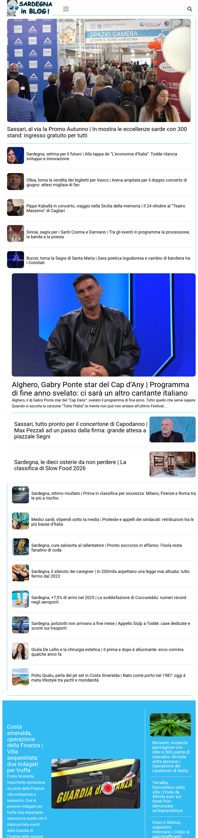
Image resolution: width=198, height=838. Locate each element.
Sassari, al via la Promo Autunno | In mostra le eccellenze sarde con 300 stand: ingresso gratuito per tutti (97, 132)
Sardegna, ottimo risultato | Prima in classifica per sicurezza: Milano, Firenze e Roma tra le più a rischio (113, 495)
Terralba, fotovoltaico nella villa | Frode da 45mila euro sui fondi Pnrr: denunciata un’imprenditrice (168, 796)
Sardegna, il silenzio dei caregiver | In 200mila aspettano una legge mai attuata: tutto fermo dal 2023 (110, 574)
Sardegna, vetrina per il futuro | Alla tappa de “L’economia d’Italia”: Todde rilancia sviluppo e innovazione (101, 156)
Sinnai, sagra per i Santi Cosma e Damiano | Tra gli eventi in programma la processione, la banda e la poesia (108, 234)
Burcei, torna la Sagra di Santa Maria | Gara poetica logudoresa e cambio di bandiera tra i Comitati (108, 260)
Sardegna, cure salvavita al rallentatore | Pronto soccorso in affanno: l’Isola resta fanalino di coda (106, 547)
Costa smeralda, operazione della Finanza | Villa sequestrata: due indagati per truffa (25, 748)
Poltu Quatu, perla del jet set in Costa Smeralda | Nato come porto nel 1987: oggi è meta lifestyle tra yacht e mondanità (108, 678)
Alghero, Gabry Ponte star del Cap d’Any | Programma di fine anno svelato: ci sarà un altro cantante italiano (100, 388)
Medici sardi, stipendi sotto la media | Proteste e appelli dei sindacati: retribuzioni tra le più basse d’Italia (112, 522)
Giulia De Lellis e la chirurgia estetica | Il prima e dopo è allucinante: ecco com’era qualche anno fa (107, 652)
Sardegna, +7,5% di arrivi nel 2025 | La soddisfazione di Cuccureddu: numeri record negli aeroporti (108, 600)
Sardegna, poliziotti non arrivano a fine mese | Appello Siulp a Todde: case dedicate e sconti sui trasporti (110, 626)
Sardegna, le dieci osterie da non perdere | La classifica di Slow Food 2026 (70, 465)
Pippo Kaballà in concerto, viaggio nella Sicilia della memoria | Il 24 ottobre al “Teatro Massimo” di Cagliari (105, 208)
